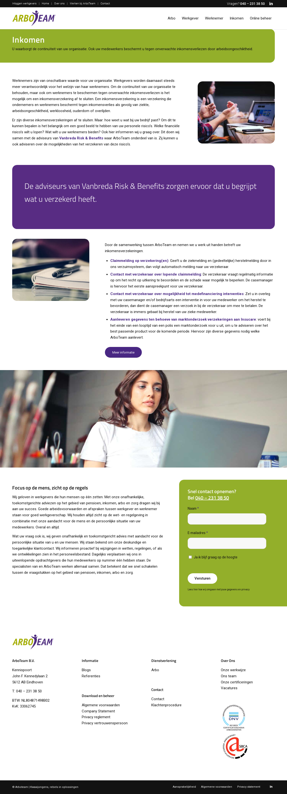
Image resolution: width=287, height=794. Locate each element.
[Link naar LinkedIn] (271, 3)
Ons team (228, 676)
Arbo (155, 670)
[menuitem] (25, 3)
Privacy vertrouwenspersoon (105, 723)
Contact (105, 3)
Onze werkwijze (233, 670)
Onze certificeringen (237, 682)
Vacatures (229, 688)
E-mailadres (198, 533)
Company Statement (98, 711)
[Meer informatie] (123, 352)
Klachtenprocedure (166, 705)
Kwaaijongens (39, 787)
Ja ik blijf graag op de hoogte (215, 557)
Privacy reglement (96, 717)
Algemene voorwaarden (101, 705)
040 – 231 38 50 (252, 4)
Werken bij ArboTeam (82, 3)
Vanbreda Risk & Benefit (80, 138)
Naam (193, 508)
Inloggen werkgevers (24, 3)
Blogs (86, 670)
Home (45, 3)
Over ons (59, 3)
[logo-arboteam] (34, 18)
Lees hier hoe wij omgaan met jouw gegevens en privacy (219, 589)
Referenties (91, 676)
